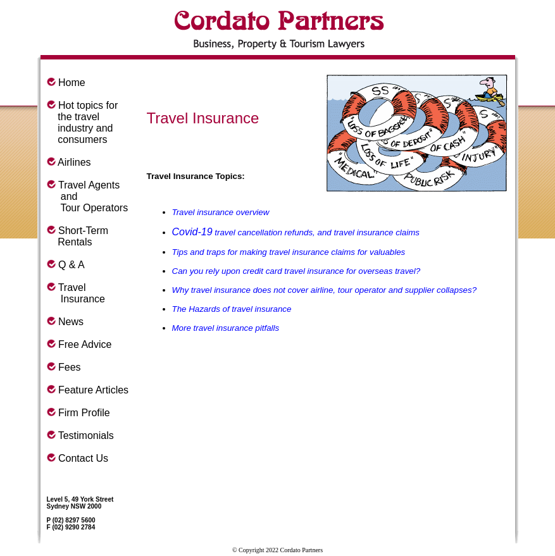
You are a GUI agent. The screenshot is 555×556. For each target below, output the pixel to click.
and (62, 196)
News (71, 321)
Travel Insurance (76, 293)
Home (71, 82)
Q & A (71, 264)
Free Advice (84, 344)
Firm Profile (84, 412)
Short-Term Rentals (78, 236)
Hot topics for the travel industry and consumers (82, 122)
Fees (69, 367)
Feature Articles (93, 390)
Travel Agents (89, 185)
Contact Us (83, 458)
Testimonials (86, 435)
